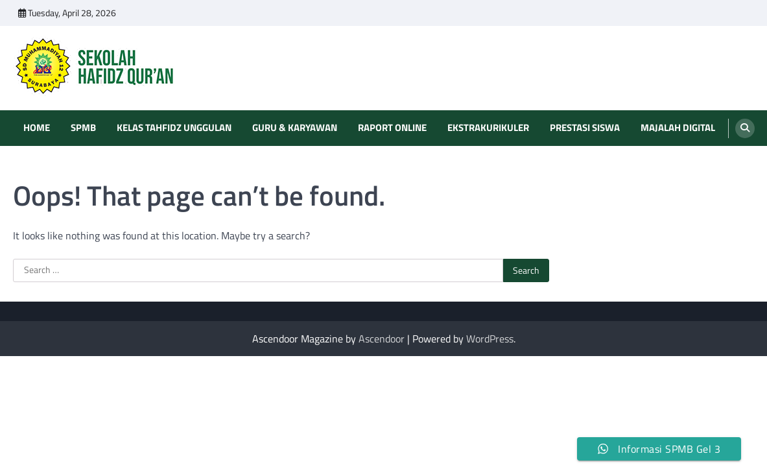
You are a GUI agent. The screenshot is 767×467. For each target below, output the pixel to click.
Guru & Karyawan (294, 128)
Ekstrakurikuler (488, 128)
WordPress (489, 338)
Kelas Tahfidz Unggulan (174, 128)
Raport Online (392, 128)
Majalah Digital (678, 128)
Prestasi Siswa (585, 128)
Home (36, 128)
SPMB (83, 128)
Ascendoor (382, 338)
